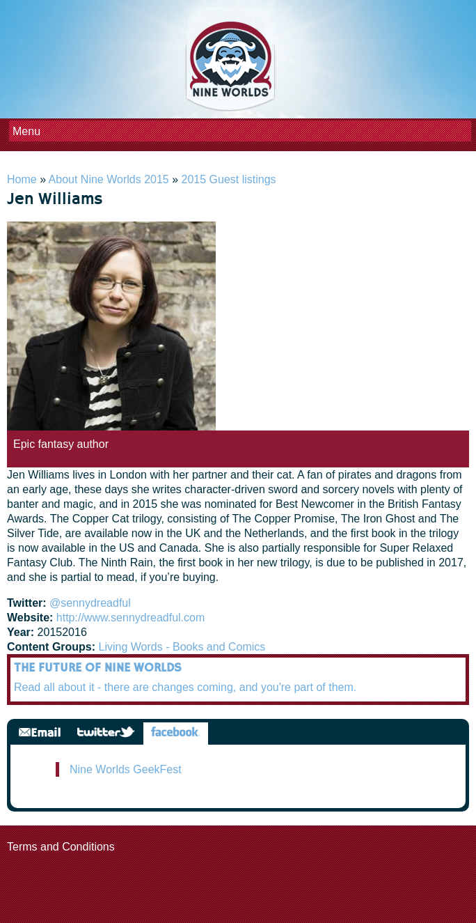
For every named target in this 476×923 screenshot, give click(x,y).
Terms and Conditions (61, 847)
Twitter (106, 733)
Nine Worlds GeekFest (126, 769)
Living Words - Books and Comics (182, 647)
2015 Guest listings (229, 179)
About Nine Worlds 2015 (109, 179)
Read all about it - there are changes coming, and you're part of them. (185, 687)
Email (39, 733)
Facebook (175, 733)
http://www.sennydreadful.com (130, 617)
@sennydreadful (90, 603)
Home (22, 179)
